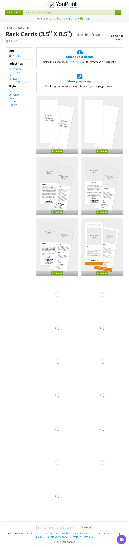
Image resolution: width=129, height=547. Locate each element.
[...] (69, 12)
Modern (13, 104)
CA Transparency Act (102, 533)
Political (13, 78)
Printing (10, 27)
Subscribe (86, 528)
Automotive (15, 68)
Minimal (12, 101)
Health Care (15, 72)
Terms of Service (80, 533)
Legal (11, 75)
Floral (11, 98)
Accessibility (75, 537)
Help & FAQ (33, 533)
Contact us (47, 533)
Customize (57, 151)
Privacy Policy (62, 533)
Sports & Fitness (17, 82)
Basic (11, 91)
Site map (88, 537)
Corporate (14, 94)
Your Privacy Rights (57, 537)
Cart (77, 18)
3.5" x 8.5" (16, 56)
